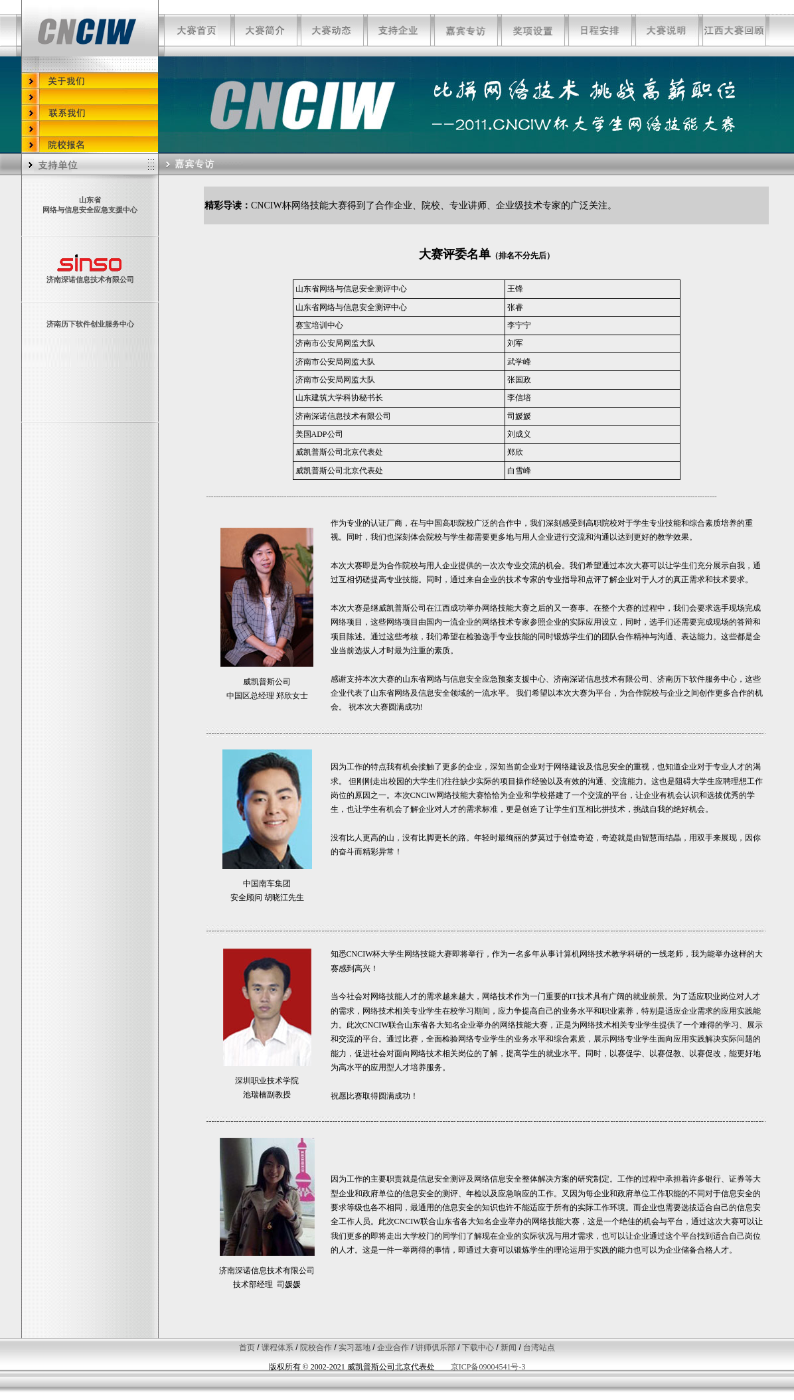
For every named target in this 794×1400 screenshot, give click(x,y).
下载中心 (478, 1347)
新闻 (508, 1347)
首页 (247, 1347)
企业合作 (393, 1347)
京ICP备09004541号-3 (488, 1366)
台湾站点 (539, 1347)
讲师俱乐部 (435, 1347)
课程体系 (277, 1347)
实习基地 (354, 1347)
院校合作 (316, 1347)
